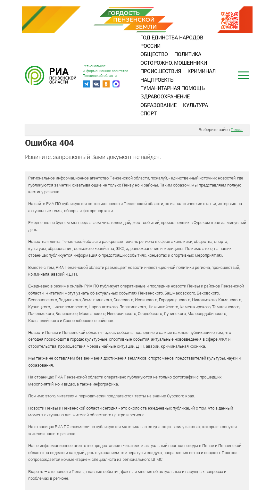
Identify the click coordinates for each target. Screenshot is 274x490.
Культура (195, 105)
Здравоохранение (165, 96)
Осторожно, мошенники (173, 62)
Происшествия (160, 71)
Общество (154, 54)
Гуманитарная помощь (172, 88)
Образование (158, 105)
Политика (187, 54)
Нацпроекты (157, 79)
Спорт (148, 113)
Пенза (237, 129)
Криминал (201, 71)
